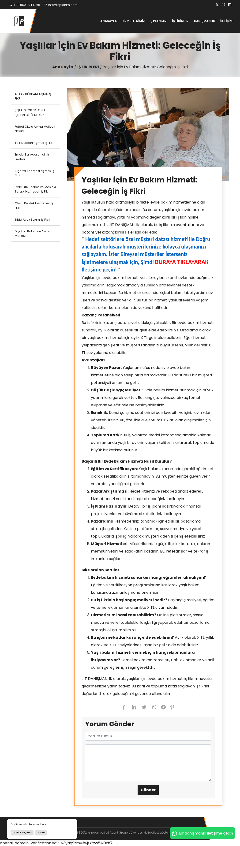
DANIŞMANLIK (204, 21)
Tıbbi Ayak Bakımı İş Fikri (32, 220)
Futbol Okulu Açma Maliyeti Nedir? (35, 129)
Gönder (148, 790)
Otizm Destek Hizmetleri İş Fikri (34, 205)
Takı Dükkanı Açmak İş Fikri (34, 143)
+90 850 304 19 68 (24, 5)
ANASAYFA (108, 21)
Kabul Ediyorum (22, 832)
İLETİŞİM (226, 21)
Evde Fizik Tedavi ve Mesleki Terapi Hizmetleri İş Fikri (35, 189)
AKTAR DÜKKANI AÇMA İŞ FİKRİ (33, 96)
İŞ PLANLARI (158, 21)
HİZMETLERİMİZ (133, 21)
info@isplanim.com (60, 5)
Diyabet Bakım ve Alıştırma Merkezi (35, 233)
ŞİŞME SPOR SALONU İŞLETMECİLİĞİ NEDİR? (30, 112)
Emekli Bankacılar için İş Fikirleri (32, 156)
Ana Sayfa (62, 67)
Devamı (41, 832)
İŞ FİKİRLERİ (180, 21)
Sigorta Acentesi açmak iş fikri (34, 173)
